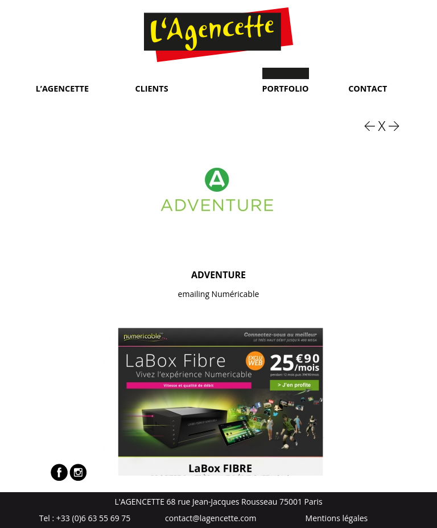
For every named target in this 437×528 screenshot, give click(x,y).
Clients (151, 88)
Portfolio (285, 88)
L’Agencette (62, 88)
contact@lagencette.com (210, 518)
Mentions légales (337, 518)
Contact (367, 88)
